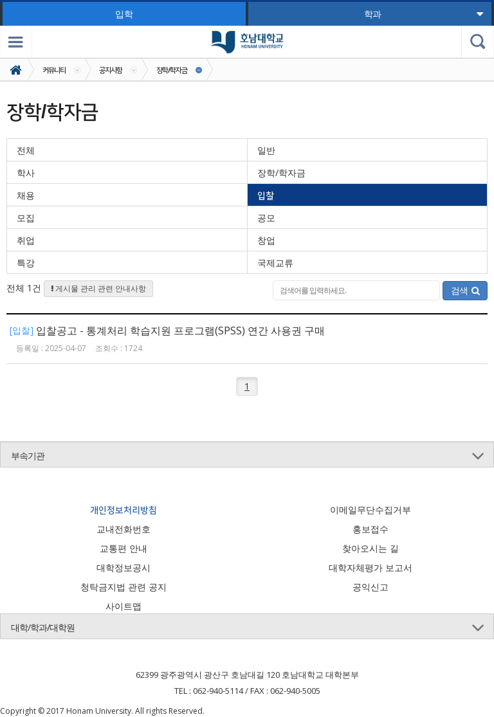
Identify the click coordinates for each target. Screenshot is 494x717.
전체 (26, 150)
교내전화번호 (123, 529)
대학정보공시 (123, 567)
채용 (26, 195)
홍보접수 (370, 529)
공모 (266, 218)
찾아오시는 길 (370, 548)
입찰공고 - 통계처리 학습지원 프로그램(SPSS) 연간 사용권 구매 (180, 330)
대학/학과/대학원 (43, 627)
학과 (423, 14)
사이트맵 (123, 606)
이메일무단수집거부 (370, 510)
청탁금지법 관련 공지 (123, 587)
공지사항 (110, 70)
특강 (26, 263)
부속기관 (27, 455)
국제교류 (275, 263)
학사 (26, 173)
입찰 (265, 195)
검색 (465, 290)
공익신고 (370, 587)
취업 (26, 240)
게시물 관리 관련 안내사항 (98, 288)
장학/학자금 (171, 70)
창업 (266, 240)
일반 (266, 150)
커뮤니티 (54, 70)
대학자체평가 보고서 (370, 567)
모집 (26, 218)
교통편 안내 (123, 548)
